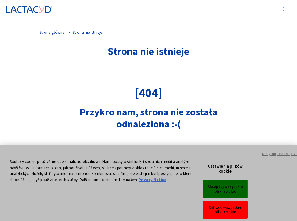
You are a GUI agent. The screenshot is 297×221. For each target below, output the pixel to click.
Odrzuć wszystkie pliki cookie (225, 212)
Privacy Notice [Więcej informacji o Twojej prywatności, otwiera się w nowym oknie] (152, 181)
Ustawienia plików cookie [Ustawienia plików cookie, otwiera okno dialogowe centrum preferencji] (225, 171)
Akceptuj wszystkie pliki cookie (225, 191)
